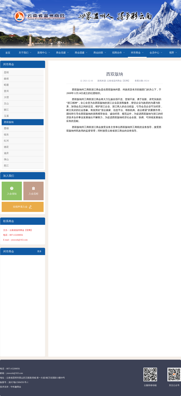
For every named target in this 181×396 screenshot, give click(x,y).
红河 (6, 140)
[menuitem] (8, 53)
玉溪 (6, 116)
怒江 (6, 165)
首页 (7, 52)
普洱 (6, 91)
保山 (6, 159)
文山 (6, 103)
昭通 (6, 85)
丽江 (6, 109)
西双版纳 (9, 122)
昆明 (6, 72)
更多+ (39, 252)
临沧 (6, 134)
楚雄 (6, 128)
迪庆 (6, 153)
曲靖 (6, 78)
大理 (6, 97)
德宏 (6, 147)
